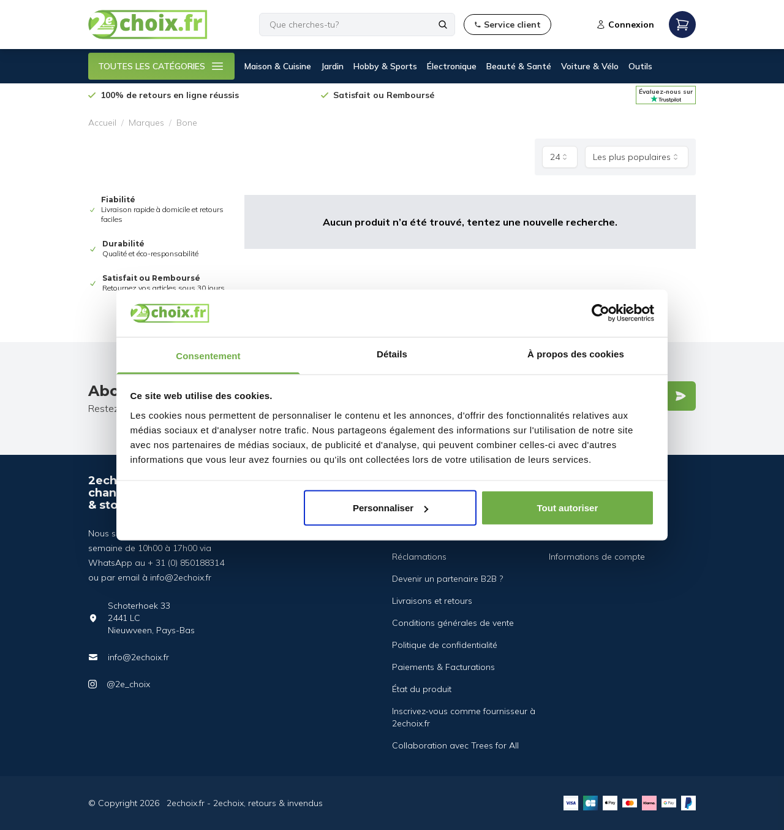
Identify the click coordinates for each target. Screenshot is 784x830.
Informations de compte (597, 556)
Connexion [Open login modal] (625, 24)
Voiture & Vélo (590, 66)
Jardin (332, 66)
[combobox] (560, 157)
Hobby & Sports (385, 66)
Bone (186, 122)
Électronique (452, 66)
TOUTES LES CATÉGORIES (161, 66)
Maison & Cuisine (277, 66)
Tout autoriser (567, 508)
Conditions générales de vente (453, 622)
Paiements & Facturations (443, 666)
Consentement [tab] (208, 355)
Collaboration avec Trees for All (455, 745)
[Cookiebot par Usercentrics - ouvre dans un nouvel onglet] (600, 313)
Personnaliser (390, 508)
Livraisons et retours (432, 600)
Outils (640, 66)
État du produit (421, 689)
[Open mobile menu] (682, 24)
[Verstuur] (680, 396)
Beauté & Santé (518, 66)
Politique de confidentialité (444, 644)
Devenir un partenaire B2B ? (447, 578)
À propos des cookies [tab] (575, 353)
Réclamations (419, 556)
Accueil (102, 122)
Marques (146, 122)
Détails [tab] (392, 353)
